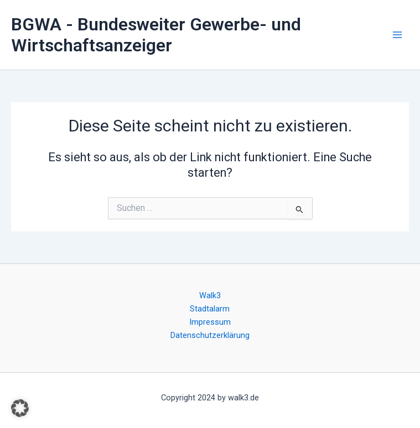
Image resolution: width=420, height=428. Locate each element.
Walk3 (210, 295)
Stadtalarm (210, 309)
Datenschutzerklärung (210, 335)
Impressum (210, 322)
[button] (20, 408)
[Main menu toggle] (397, 34)
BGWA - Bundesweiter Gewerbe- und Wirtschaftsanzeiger (156, 35)
